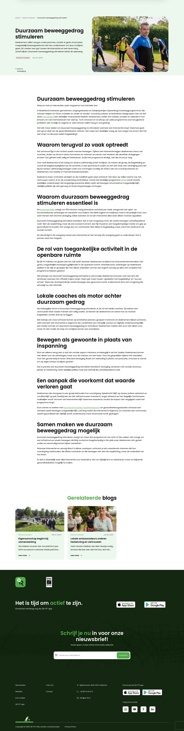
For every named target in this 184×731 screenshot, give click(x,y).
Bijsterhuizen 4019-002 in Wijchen (92, 685)
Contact (49, 691)
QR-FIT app (20, 704)
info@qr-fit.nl (83, 698)
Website (18, 691)
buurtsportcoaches (73, 407)
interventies (48, 116)
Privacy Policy (70, 727)
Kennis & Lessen (29, 18)
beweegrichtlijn (47, 209)
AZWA (123, 180)
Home (17, 18)
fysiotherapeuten (91, 407)
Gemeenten (20, 685)
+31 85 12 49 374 (85, 691)
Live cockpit (20, 698)
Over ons (50, 685)
